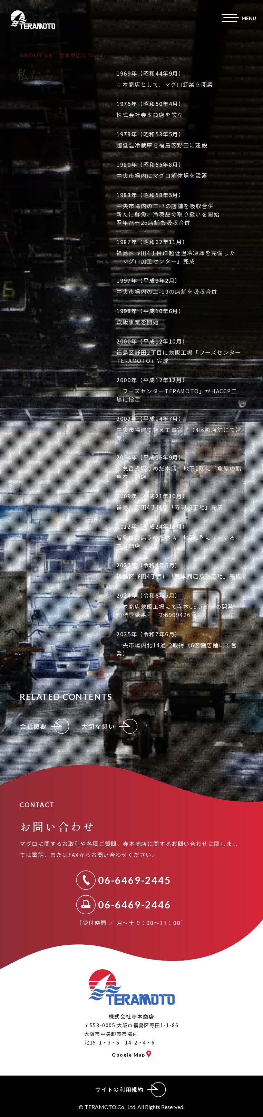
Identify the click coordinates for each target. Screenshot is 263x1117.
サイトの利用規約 (131, 1089)
